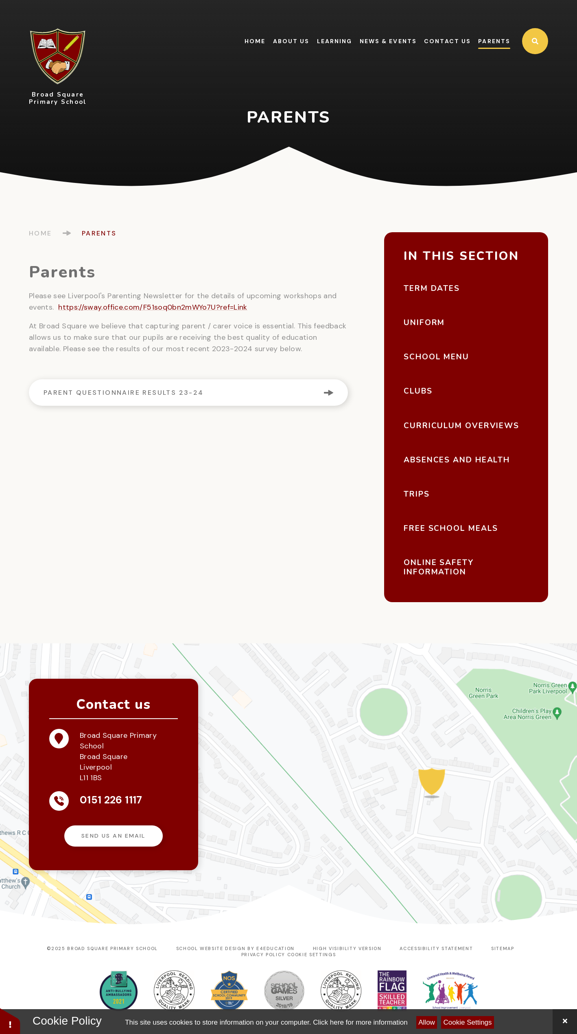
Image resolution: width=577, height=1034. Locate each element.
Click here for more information (360, 1022)
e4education (275, 948)
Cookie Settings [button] (311, 954)
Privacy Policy (263, 954)
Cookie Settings (468, 1022)
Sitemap (502, 948)
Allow (426, 1022)
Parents (99, 233)
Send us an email (113, 835)
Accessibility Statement (436, 948)
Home (40, 233)
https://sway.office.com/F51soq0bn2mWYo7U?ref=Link (152, 307)
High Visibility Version (347, 948)
